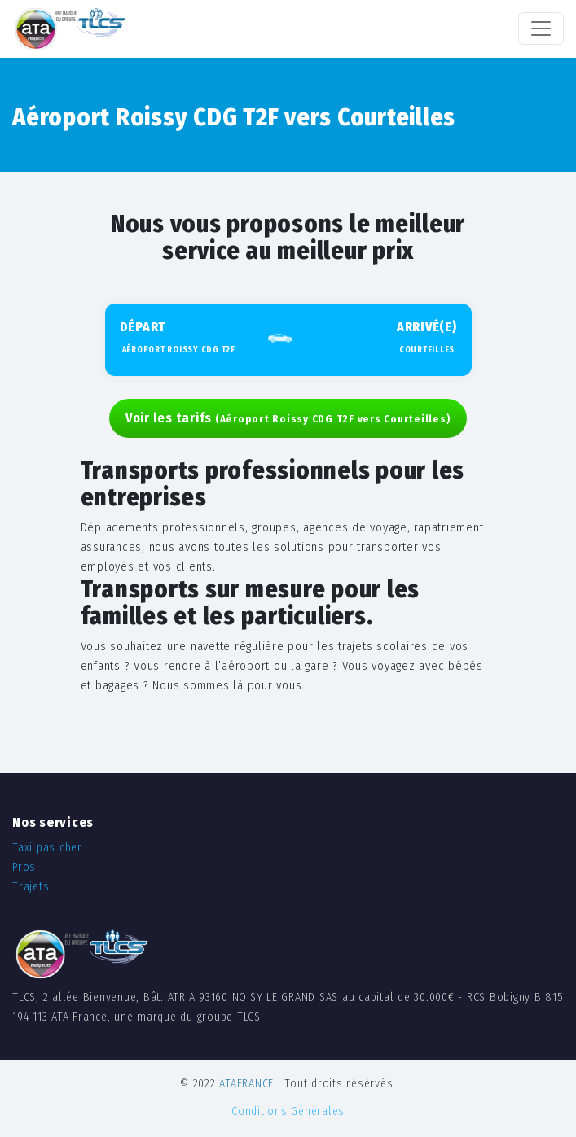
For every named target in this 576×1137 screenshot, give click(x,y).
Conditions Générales (288, 1111)
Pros (24, 867)
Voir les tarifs (288, 418)
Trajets (30, 887)
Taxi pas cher (47, 848)
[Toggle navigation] (541, 28)
